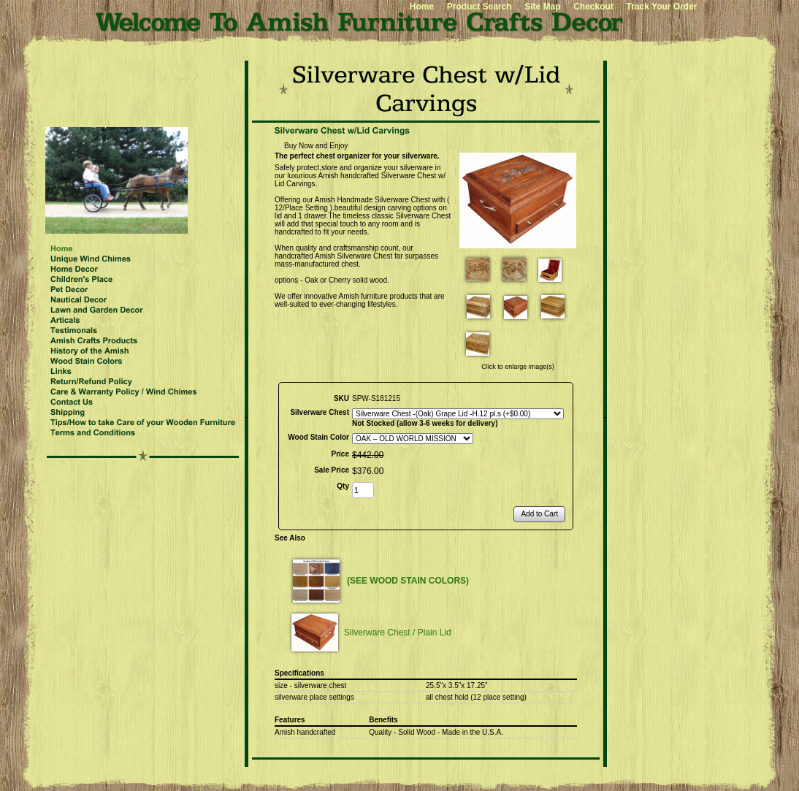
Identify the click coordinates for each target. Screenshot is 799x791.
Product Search (479, 6)
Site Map (542, 6)
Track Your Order (662, 6)
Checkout (593, 6)
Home (422, 6)
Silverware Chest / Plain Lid (397, 632)
